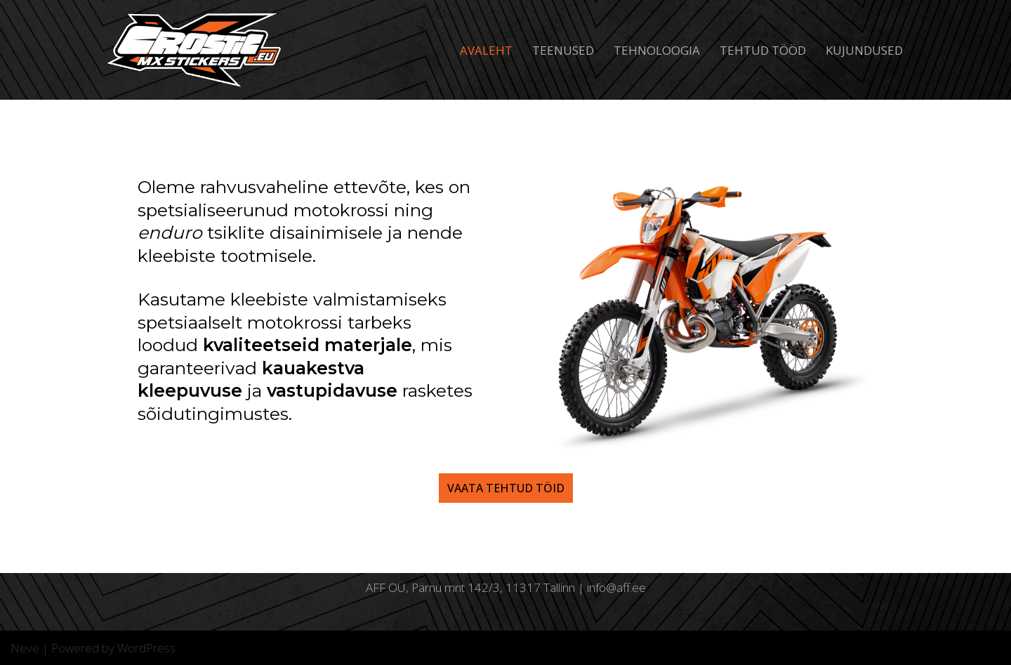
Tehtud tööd (763, 50)
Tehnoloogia (657, 50)
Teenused (563, 50)
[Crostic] (196, 50)
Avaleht (486, 50)
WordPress (146, 648)
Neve (25, 648)
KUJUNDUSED (864, 50)
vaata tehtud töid (505, 488)
